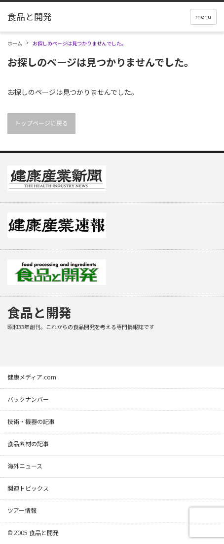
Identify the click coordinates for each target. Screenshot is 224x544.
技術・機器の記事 (31, 422)
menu (203, 16)
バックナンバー (28, 399)
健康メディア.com (31, 377)
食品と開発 (39, 313)
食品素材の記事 (28, 444)
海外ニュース (24, 466)
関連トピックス (28, 488)
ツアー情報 (22, 510)
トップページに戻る (41, 123)
